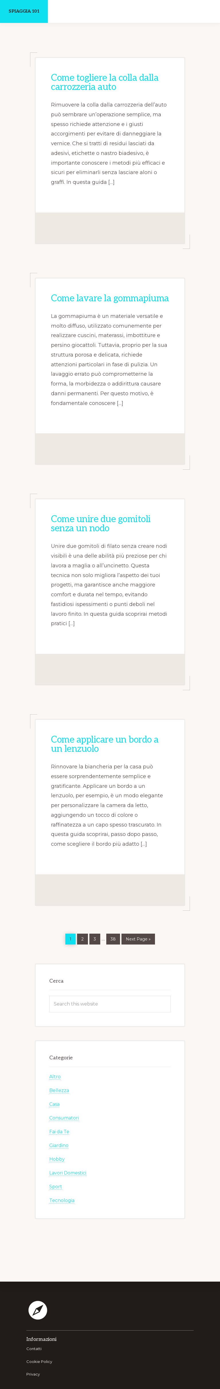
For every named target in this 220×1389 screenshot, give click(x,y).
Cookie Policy (39, 1361)
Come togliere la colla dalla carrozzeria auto (104, 82)
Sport (55, 1186)
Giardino (58, 1145)
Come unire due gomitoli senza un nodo (101, 524)
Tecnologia (61, 1200)
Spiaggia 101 (24, 11)
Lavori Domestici (67, 1173)
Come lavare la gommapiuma (110, 298)
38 (115, 938)
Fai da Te (59, 1131)
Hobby (57, 1159)
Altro (55, 1076)
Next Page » (138, 938)
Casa (54, 1104)
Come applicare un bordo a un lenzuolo (105, 744)
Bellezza (59, 1090)
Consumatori (64, 1118)
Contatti (34, 1348)
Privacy (33, 1374)
